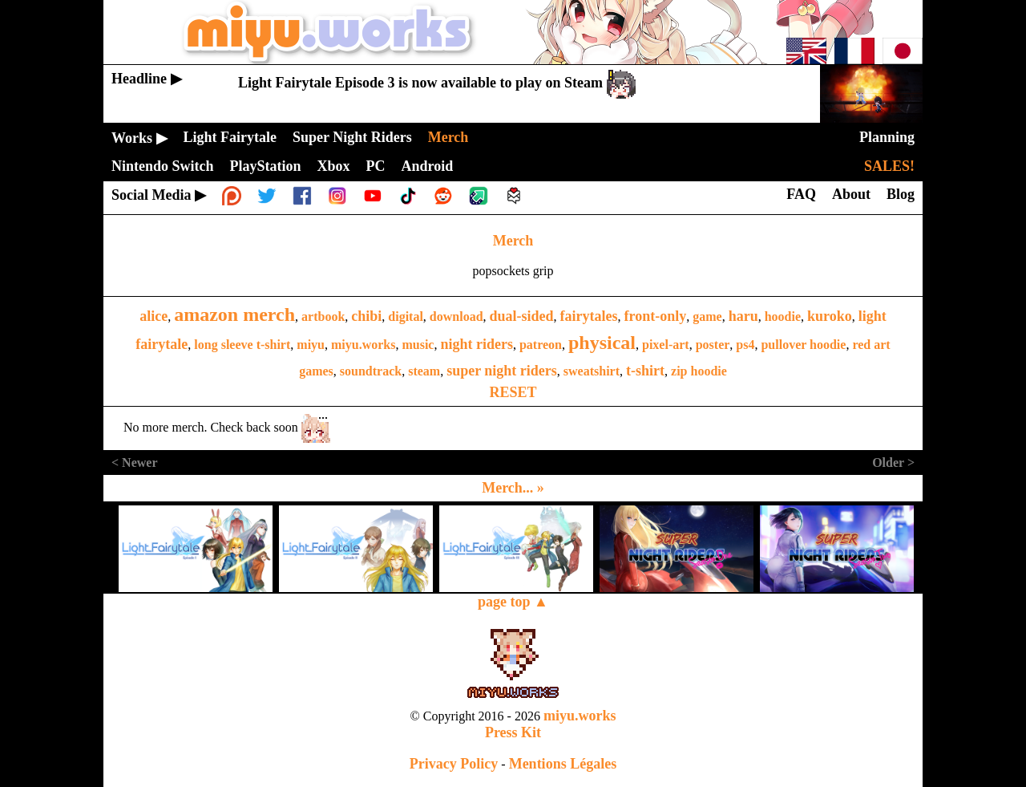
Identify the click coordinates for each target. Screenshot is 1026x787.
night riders (476, 344)
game (707, 316)
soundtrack (371, 371)
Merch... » (513, 488)
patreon (540, 344)
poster (713, 344)
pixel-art (665, 344)
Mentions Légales (563, 764)
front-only (655, 316)
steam (424, 371)
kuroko (829, 316)
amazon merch (234, 314)
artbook (323, 316)
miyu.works (363, 344)
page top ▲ (513, 602)
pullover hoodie (803, 344)
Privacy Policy (454, 764)
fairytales (589, 316)
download (456, 316)
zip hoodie (699, 371)
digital (405, 316)
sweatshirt (591, 371)
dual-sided (522, 316)
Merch (513, 241)
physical (602, 342)
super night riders (501, 371)
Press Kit (513, 732)
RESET (512, 392)
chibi (366, 316)
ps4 (745, 344)
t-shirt (645, 371)
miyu (311, 344)
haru (743, 316)
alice (153, 316)
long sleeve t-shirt (242, 344)
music (418, 344)
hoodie (783, 316)
